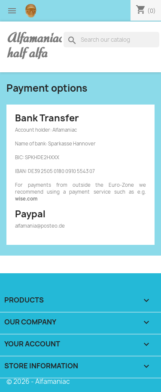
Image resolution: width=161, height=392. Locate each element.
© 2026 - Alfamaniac (38, 381)
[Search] (111, 39)
